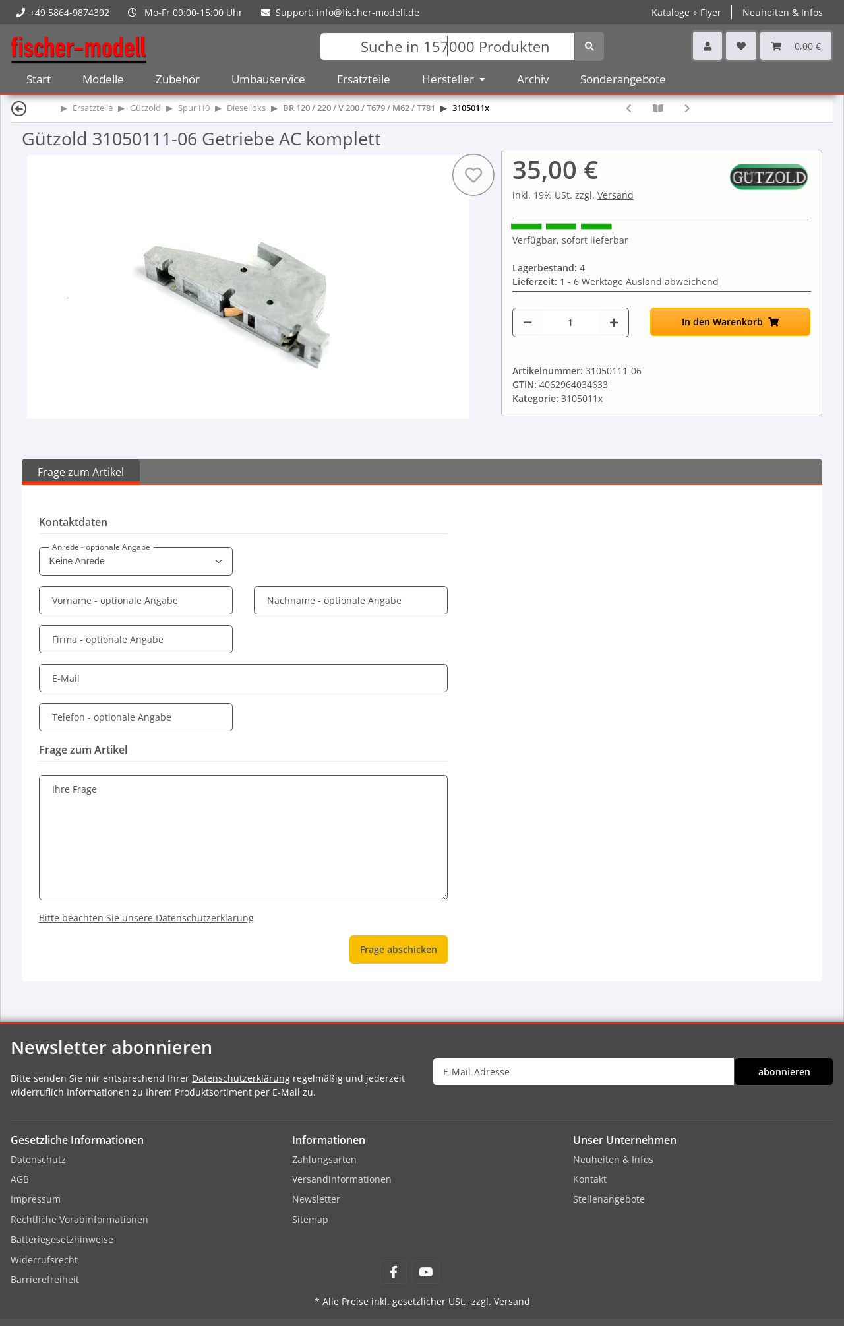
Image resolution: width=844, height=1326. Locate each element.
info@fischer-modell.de (367, 12)
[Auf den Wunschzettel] (473, 175)
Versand (615, 195)
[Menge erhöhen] (613, 322)
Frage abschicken (398, 949)
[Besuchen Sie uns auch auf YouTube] (425, 1272)
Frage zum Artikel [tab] (81, 472)
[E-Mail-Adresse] (584, 1071)
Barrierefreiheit (45, 1279)
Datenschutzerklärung (241, 1078)
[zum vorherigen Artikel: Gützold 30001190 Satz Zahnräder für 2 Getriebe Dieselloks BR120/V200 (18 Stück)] (628, 108)
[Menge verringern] (527, 322)
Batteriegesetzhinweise (62, 1239)
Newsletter (316, 1199)
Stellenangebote (609, 1199)
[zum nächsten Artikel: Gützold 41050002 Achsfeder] (687, 108)
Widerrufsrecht (44, 1259)
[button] (707, 46)
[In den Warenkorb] (730, 322)
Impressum (36, 1199)
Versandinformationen (342, 1179)
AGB (20, 1179)
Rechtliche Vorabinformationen (79, 1219)
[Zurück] (19, 108)
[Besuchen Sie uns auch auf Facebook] (393, 1272)
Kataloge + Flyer (686, 12)
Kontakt (590, 1179)
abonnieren (784, 1071)
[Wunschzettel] (741, 46)
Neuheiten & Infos (782, 12)
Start (38, 78)
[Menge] (570, 322)
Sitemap (310, 1219)
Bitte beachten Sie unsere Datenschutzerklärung (146, 918)
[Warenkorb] (795, 46)
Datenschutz (38, 1159)
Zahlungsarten (324, 1159)
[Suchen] (447, 46)
